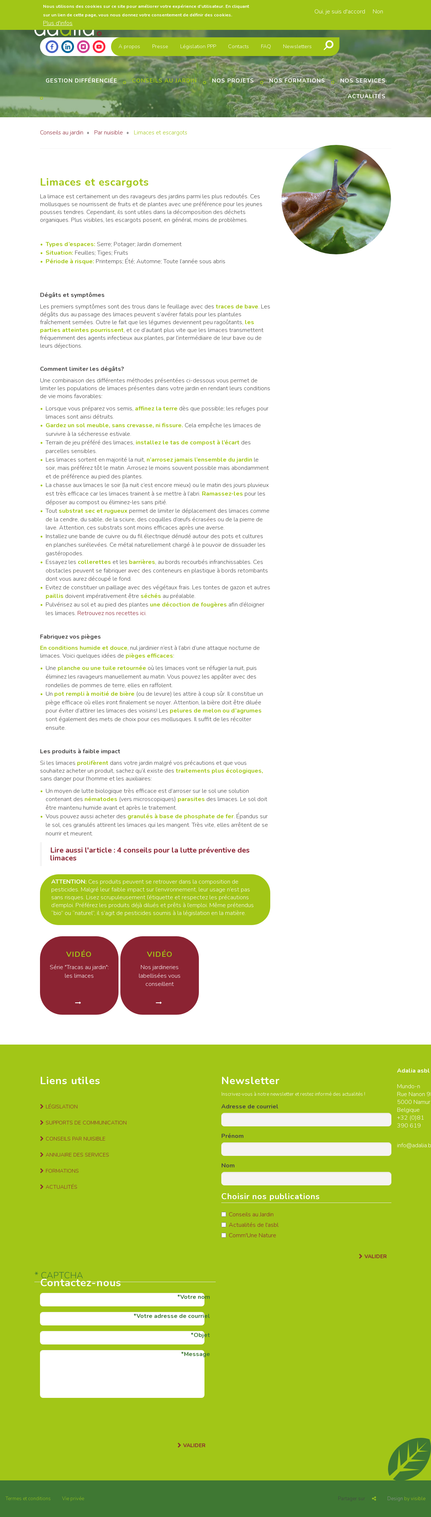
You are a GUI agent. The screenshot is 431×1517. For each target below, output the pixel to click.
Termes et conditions (28, 1498)
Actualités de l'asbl (249, 1225)
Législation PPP (198, 46)
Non (378, 11)
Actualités (367, 96)
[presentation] (97, 1418)
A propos (129, 46)
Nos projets (233, 80)
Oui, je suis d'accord (339, 11)
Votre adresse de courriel (173, 1316)
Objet (202, 1335)
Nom (228, 1165)
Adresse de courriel (249, 1106)
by (406, 1498)
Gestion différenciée (81, 80)
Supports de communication (86, 1122)
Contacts (238, 46)
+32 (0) (407, 1118)
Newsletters (297, 46)
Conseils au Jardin (247, 1214)
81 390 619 (410, 1122)
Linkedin (67, 46)
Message (197, 1354)
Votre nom (195, 1297)
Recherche (328, 45)
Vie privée (73, 1498)
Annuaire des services (77, 1154)
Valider (375, 1256)
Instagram (83, 46)
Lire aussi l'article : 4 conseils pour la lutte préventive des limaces (150, 854)
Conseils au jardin (164, 80)
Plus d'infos (58, 23)
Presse (160, 46)
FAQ (266, 46)
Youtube (99, 46)
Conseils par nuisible (75, 1138)
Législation (62, 1106)
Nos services (363, 80)
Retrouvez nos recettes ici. (112, 613)
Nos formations (297, 80)
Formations (62, 1171)
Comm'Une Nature (248, 1235)
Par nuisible (108, 132)
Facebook (52, 46)
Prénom (232, 1136)
